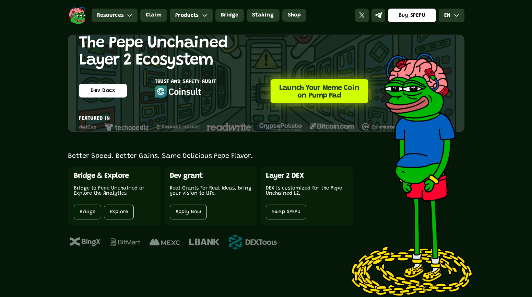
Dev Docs (103, 90)
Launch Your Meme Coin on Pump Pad (319, 92)
